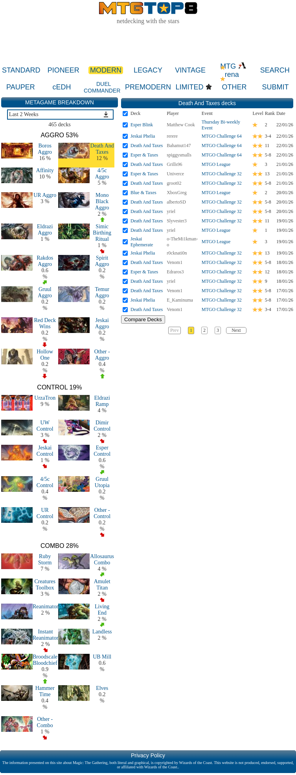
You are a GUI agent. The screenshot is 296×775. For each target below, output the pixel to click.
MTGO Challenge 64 (222, 136)
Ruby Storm (44, 559)
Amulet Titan (102, 585)
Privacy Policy (148, 755)
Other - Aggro (102, 355)
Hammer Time (45, 691)
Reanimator (45, 606)
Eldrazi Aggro (45, 230)
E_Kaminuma (180, 300)
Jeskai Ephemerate (142, 241)
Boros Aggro (45, 149)
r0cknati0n (177, 253)
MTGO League (216, 164)
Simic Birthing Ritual (102, 233)
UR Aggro (44, 195)
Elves (102, 688)
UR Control (45, 513)
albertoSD (176, 202)
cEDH (61, 87)
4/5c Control (45, 482)
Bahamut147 (179, 145)
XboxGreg (177, 192)
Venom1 (174, 262)
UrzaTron (44, 398)
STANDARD (21, 70)
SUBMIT (275, 87)
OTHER (234, 87)
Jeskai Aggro (102, 323)
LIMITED (190, 87)
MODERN (105, 70)
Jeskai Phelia (143, 136)
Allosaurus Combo (102, 559)
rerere (172, 136)
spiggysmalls (179, 155)
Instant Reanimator (45, 635)
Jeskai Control (45, 451)
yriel (171, 211)
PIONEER (63, 70)
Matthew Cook (181, 124)
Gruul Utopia (102, 482)
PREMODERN (148, 87)
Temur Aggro (102, 292)
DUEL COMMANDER (102, 87)
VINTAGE (190, 70)
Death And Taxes (102, 149)
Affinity (45, 170)
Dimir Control (102, 426)
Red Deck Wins (45, 323)
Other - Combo (45, 722)
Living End (102, 610)
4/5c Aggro (102, 173)
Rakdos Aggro (45, 261)
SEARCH (275, 70)
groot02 (174, 183)
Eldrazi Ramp (102, 401)
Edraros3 (175, 272)
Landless (102, 632)
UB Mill (102, 657)
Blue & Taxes (143, 192)
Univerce (175, 173)
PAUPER (20, 87)
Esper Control (102, 451)
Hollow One (45, 355)
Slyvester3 (177, 221)
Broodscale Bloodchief (45, 660)
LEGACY (148, 70)
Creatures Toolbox (44, 585)
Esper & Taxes (144, 155)
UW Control (45, 426)
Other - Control (102, 513)
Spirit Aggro (102, 261)
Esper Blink (142, 124)
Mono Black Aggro (102, 201)
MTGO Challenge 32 (222, 173)
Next (236, 330)
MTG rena (233, 70)
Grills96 (174, 164)
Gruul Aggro (45, 292)
